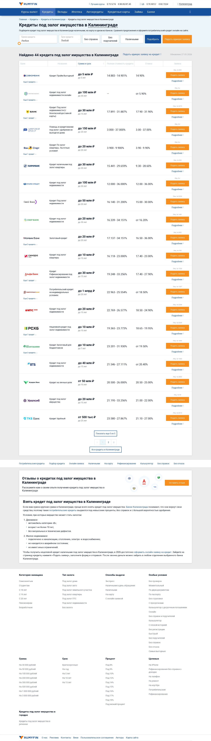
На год (65, 669)
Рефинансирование (126, 463)
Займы (138, 11)
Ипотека (77, 11)
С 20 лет (23, 598)
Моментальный (156, 585)
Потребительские (157, 689)
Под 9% (109, 669)
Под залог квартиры (72, 594)
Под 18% (110, 699)
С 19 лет (23, 594)
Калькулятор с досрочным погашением (168, 607)
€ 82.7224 (163, 4)
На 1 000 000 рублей (28, 691)
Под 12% (110, 677)
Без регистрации (157, 629)
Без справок (91, 39)
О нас (44, 737)
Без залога (67, 607)
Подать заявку (177, 75)
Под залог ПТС (69, 598)
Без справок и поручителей (162, 616)
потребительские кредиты (63, 510)
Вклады (62, 11)
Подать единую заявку (177, 39)
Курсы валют (29, 11)
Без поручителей (110, 39)
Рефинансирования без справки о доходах (165, 670)
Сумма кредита (28, 36)
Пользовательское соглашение (97, 737)
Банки (151, 11)
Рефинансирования (158, 694)
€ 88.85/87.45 (124, 4)
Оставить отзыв (177, 482)
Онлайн (152, 611)
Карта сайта (132, 737)
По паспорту (155, 594)
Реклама (54, 737)
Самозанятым (26, 581)
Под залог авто (69, 585)
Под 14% (110, 682)
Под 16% (110, 691)
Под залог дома (69, 581)
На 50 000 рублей (27, 669)
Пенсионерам (25, 603)
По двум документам (159, 589)
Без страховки (156, 598)
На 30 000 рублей (27, 664)
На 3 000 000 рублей (28, 695)
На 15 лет (66, 682)
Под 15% (110, 686)
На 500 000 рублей (28, 686)
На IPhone (153, 664)
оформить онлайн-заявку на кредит (152, 552)
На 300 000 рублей (28, 682)
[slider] (19, 43)
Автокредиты (94, 11)
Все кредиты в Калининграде (106, 449)
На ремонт (154, 680)
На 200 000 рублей (28, 677)
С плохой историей (158, 625)
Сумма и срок (84, 63)
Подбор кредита (57, 463)
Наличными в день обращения (120, 585)
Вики (75, 737)
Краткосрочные (70, 664)
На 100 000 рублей (28, 673)
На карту (108, 463)
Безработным (25, 607)
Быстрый (153, 633)
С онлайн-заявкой (114, 598)
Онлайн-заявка (76, 463)
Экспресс (110, 581)
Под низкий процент (115, 704)
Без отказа (179, 463)
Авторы (120, 737)
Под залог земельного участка (77, 589)
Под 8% (109, 664)
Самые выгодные (157, 651)
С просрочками (156, 603)
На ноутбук (154, 685)
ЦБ (142, 4)
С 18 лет (23, 589)
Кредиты (47, 11)
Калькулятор (146, 463)
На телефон (154, 676)
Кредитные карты (119, 11)
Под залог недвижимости (74, 603)
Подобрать (153, 39)
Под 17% (110, 695)
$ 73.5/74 (111, 4)
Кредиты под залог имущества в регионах (34, 722)
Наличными (131, 39)
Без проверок (155, 581)
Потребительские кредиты (32, 463)
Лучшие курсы (96, 4)
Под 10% (110, 673)
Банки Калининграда (137, 506)
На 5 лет (66, 673)
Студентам (24, 585)
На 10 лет (66, 677)
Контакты (66, 737)
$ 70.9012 (151, 4)
